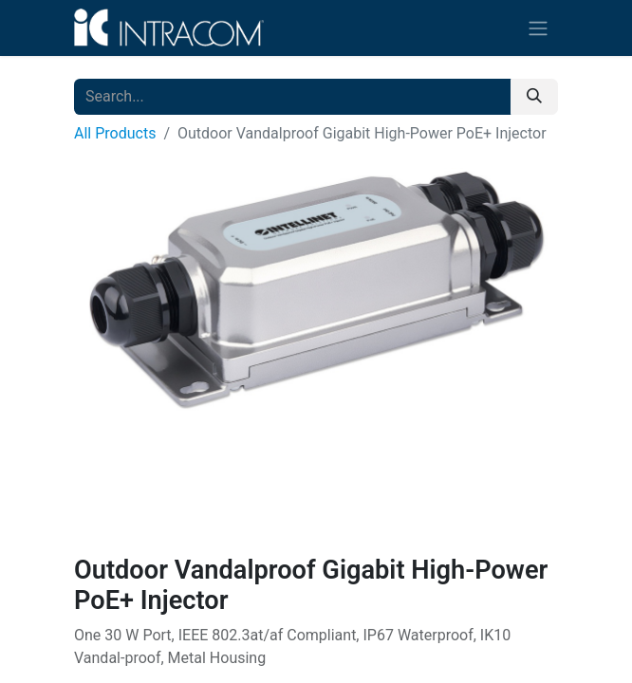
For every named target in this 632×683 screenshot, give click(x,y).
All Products (115, 133)
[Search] (534, 97)
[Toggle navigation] (538, 28)
